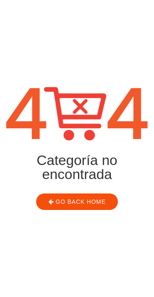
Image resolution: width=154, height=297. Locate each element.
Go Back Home (77, 201)
